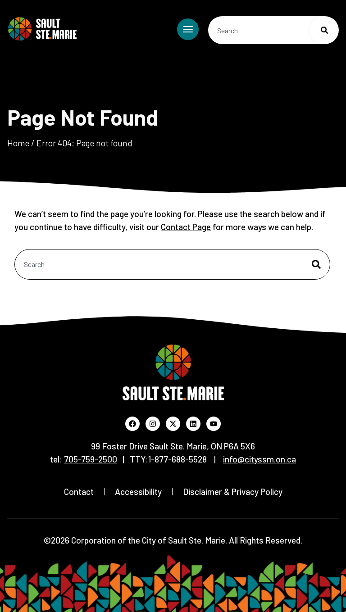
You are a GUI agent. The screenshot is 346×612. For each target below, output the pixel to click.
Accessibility (138, 491)
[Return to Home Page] (42, 29)
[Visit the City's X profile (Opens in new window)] (173, 424)
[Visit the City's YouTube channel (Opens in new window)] (213, 424)
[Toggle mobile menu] (188, 29)
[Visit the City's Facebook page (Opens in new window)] (132, 424)
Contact (79, 491)
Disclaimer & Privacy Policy (232, 491)
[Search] (324, 30)
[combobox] (273, 30)
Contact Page (186, 227)
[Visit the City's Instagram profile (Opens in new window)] (153, 424)
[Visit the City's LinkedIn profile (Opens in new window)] (193, 424)
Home (18, 143)
